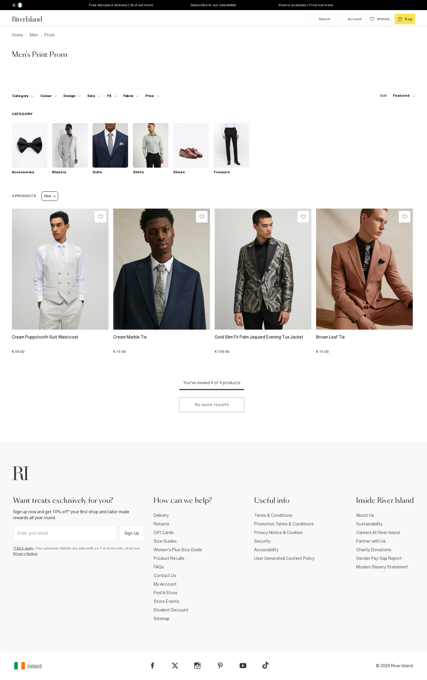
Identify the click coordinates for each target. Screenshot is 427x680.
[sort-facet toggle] (396, 95)
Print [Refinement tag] (49, 196)
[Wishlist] (100, 217)
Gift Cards (164, 532)
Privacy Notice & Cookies (278, 532)
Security (262, 541)
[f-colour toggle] (49, 95)
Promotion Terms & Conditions (284, 524)
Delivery (161, 515)
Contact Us (165, 575)
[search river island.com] (321, 19)
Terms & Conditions (273, 515)
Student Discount (171, 610)
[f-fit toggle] (112, 95)
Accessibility (266, 549)
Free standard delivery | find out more (121, 5)
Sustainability (369, 524)
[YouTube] (243, 666)
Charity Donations (373, 549)
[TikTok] (265, 665)
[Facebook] (153, 666)
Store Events (166, 601)
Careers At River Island (378, 532)
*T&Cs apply (23, 548)
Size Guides (165, 541)
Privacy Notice (25, 554)
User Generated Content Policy (284, 558)
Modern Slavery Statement (382, 567)
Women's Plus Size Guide (178, 549)
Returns (161, 524)
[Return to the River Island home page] (31, 19)
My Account (165, 584)
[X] (175, 666)
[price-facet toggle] (152, 95)
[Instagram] (197, 666)
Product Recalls (169, 558)
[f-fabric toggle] (131, 95)
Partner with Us (371, 541)
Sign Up (131, 533)
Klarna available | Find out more (306, 5)
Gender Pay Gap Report (379, 558)
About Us (365, 515)
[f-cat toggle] (22, 95)
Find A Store (165, 592)
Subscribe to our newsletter (214, 5)
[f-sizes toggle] (94, 95)
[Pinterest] (220, 666)
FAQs (159, 567)
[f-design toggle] (72, 95)
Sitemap (162, 618)
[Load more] (211, 404)
